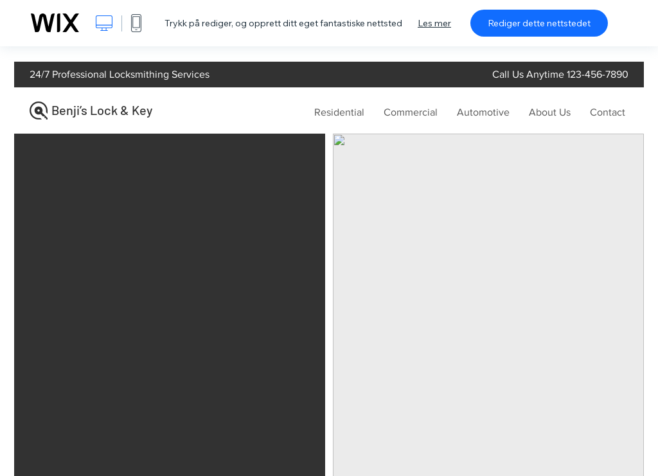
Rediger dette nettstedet (539, 23)
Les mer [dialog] (434, 23)
